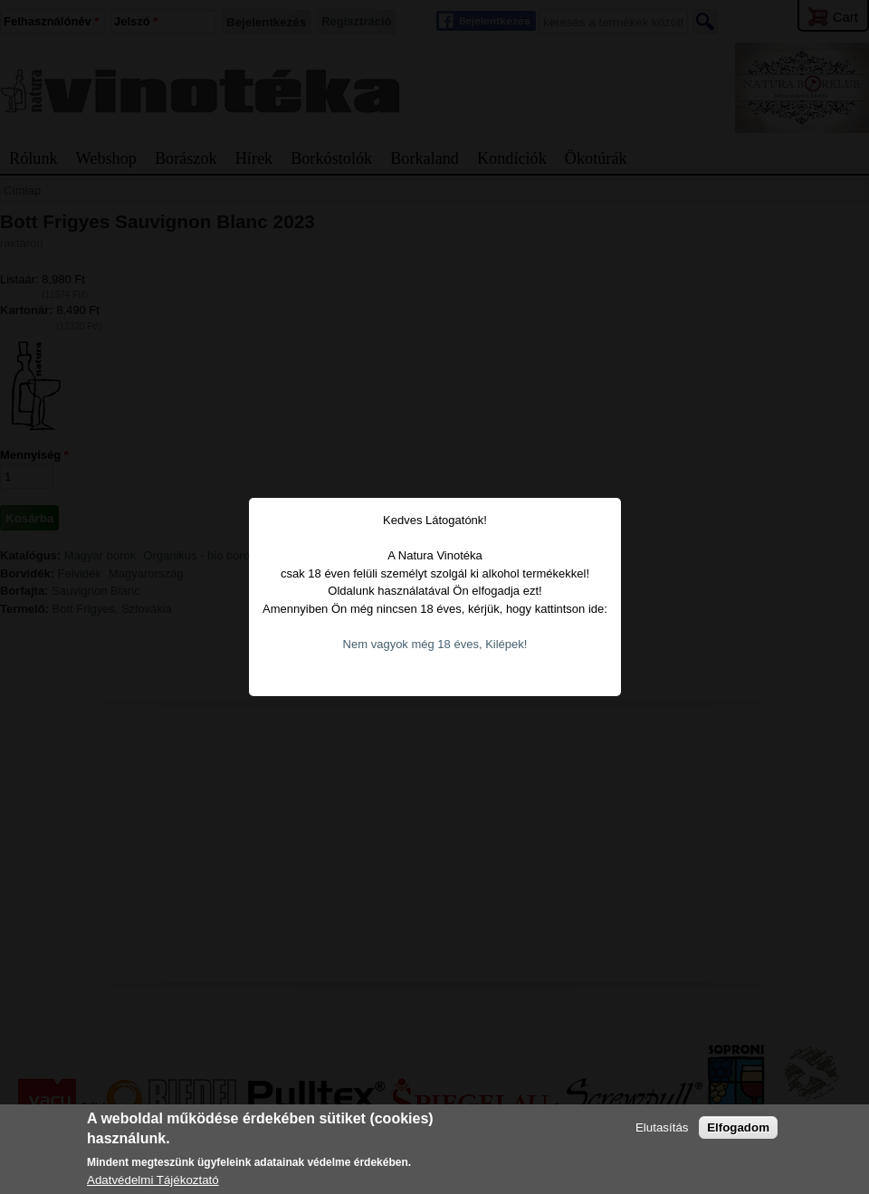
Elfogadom (738, 1127)
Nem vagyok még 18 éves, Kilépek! (435, 644)
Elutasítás (662, 1127)
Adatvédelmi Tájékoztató (153, 1180)
